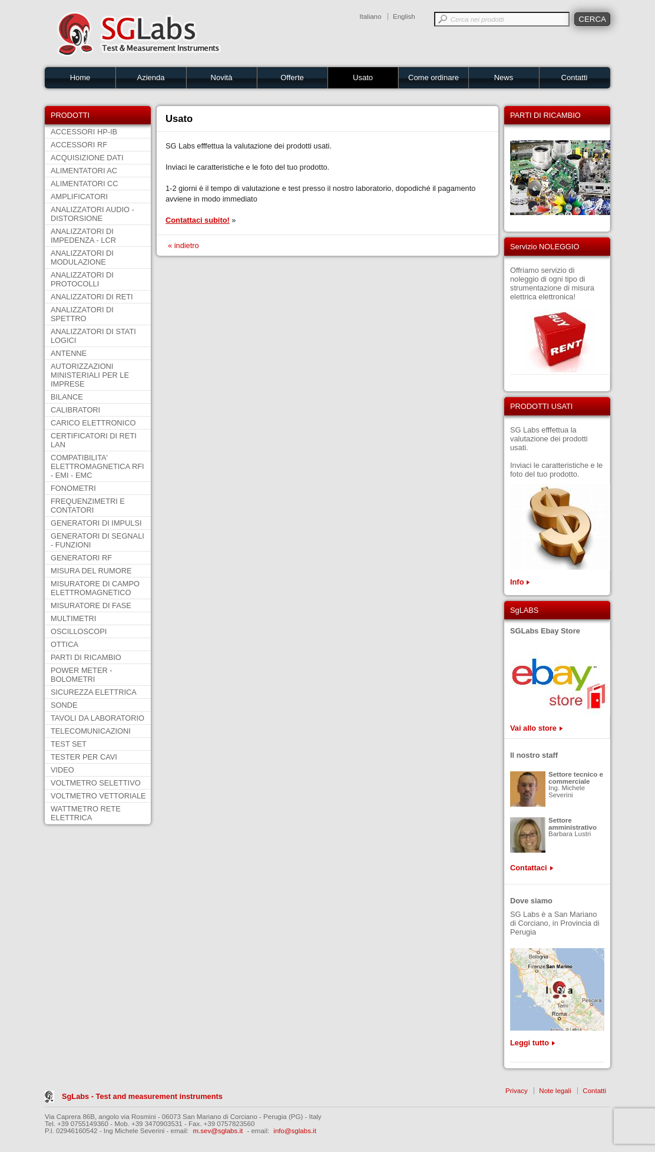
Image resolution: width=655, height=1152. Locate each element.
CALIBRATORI (75, 409)
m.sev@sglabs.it (218, 1130)
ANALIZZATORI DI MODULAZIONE (82, 257)
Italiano (370, 16)
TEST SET (69, 744)
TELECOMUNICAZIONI (91, 731)
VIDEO (62, 769)
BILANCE (67, 396)
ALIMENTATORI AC (84, 170)
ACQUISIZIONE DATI (87, 157)
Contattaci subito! (198, 220)
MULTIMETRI (73, 618)
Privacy (516, 1090)
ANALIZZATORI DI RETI (92, 296)
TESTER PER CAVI (84, 756)
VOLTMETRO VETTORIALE (98, 795)
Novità (222, 77)
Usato (363, 77)
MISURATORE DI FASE (91, 605)
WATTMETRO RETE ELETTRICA (86, 813)
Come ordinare (433, 77)
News (504, 77)
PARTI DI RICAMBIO (86, 657)
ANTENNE (69, 353)
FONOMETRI (73, 488)
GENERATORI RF (81, 557)
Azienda (151, 77)
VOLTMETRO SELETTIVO (96, 782)
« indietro (183, 245)
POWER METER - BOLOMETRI (82, 675)
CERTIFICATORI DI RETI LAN (94, 440)
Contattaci (528, 867)
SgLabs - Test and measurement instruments (142, 1096)
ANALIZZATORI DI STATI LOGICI (93, 336)
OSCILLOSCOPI (79, 631)
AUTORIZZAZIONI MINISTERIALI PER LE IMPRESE (90, 375)
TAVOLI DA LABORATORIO (97, 718)
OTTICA (64, 644)
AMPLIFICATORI (79, 196)
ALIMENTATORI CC (84, 183)
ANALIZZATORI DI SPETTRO (82, 314)
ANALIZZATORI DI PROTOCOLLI (82, 279)
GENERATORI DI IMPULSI (96, 523)
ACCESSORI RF (79, 144)
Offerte (292, 77)
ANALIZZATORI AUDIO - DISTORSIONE (92, 214)
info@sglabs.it (294, 1130)
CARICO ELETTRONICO (93, 422)
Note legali (555, 1090)
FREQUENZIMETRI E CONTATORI (88, 505)
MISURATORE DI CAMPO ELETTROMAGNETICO (95, 588)
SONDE (64, 705)
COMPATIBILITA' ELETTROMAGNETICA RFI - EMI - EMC (97, 466)
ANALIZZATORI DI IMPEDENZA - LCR (83, 236)
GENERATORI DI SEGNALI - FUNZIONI (97, 540)
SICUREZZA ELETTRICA (94, 692)
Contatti (574, 77)
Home (80, 77)
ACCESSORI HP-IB (84, 131)
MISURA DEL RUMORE (91, 570)
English (404, 16)
